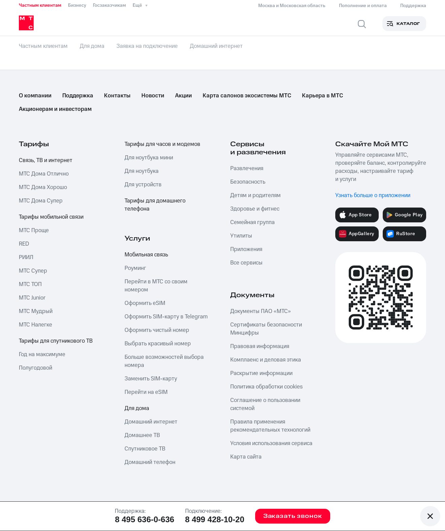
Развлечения (246, 168)
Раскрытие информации (261, 373)
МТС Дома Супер (41, 201)
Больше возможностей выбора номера (164, 361)
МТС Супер (33, 271)
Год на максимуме (42, 354)
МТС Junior (32, 298)
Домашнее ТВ (142, 435)
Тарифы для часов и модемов (162, 144)
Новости (152, 96)
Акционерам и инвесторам (55, 109)
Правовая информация (259, 346)
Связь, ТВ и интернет (45, 160)
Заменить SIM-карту (151, 379)
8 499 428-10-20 (214, 519)
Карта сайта (246, 457)
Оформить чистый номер (157, 330)
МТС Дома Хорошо (43, 187)
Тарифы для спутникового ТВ (56, 341)
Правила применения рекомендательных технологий (270, 426)
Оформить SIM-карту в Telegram (166, 317)
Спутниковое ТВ (145, 449)
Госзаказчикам (109, 5)
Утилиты (241, 236)
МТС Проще (34, 230)
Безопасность (247, 182)
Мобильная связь (146, 255)
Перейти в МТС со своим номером (156, 286)
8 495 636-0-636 (144, 519)
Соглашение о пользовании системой (265, 404)
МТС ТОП (30, 284)
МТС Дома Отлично (44, 174)
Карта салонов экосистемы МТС (247, 96)
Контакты (117, 96)
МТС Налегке (35, 325)
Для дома (137, 408)
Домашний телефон (150, 462)
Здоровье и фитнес (254, 209)
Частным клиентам (40, 5)
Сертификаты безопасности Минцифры (266, 329)
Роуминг (135, 268)
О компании (35, 96)
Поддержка (77, 96)
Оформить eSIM (145, 303)
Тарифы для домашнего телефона (155, 205)
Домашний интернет (151, 422)
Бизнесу (77, 5)
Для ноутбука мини (149, 158)
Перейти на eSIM (146, 392)
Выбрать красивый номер (158, 344)
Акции (183, 96)
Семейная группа (252, 222)
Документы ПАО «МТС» (260, 311)
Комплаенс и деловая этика (265, 360)
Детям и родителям (255, 195)
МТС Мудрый (36, 311)
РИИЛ (26, 257)
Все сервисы (246, 263)
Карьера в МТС (322, 96)
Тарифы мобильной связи (51, 217)
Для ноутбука (142, 171)
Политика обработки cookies (266, 387)
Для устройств (143, 185)
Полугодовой (35, 368)
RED (24, 244)
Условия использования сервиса (271, 443)
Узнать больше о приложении (372, 195)
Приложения (246, 249)
